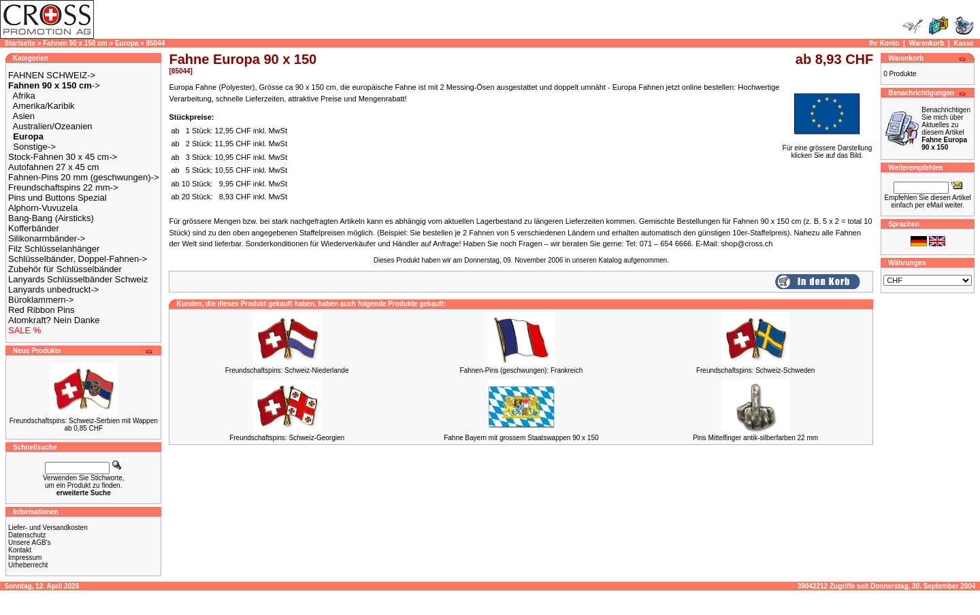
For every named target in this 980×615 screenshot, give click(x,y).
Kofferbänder (33, 228)
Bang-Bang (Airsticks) (51, 218)
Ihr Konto (884, 43)
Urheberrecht (28, 565)
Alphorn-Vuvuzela (43, 208)
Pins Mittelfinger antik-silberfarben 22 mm (755, 438)
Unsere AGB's (29, 542)
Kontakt (19, 550)
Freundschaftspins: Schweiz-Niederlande (287, 370)
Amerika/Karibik (44, 106)
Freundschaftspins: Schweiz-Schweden (755, 370)
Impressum (25, 557)
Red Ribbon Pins (41, 310)
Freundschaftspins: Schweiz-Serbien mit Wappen (84, 421)
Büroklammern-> (41, 300)
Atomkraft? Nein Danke (53, 320)
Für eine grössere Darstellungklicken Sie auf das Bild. (827, 148)
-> (54, 85)
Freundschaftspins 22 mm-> (63, 187)
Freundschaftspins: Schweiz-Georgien (286, 438)
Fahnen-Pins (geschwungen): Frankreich (521, 370)
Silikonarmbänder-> (46, 238)
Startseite (20, 43)
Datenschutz (27, 535)
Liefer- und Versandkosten (48, 527)
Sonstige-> (34, 147)
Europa (126, 43)
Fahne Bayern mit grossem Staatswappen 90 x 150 (521, 438)
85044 (155, 43)
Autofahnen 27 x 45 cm (53, 167)
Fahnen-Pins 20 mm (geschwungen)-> (83, 177)
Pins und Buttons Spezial (57, 198)
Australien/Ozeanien (53, 126)
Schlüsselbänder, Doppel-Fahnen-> (77, 259)
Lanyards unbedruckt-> (53, 289)
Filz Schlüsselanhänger (53, 249)
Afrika (24, 95)
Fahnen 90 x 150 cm (75, 43)
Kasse (963, 43)
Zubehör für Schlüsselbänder (65, 269)
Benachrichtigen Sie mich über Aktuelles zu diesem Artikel (945, 128)
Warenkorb (926, 43)
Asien (24, 116)
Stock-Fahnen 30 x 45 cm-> (62, 157)
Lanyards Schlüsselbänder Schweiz (78, 279)
